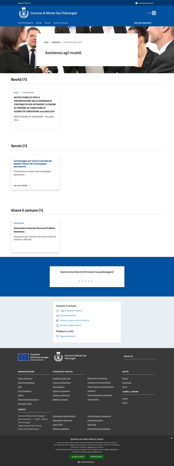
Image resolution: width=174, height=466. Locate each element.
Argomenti (56, 42)
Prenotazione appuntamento (64, 416)
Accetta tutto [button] (78, 457)
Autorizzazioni (93, 399)
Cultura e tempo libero (62, 382)
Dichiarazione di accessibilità (99, 428)
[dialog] (87, 451)
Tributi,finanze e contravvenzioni (101, 386)
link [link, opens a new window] (100, 452)
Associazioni (19, 223)
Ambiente (91, 391)
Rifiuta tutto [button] (96, 457)
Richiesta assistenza (61, 428)
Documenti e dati (25, 403)
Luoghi (125, 398)
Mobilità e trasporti (60, 399)
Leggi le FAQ (58, 424)
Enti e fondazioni (24, 391)
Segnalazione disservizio (62, 420)
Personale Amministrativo (28, 399)
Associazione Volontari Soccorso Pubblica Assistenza (34, 229)
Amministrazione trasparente (99, 416)
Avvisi (16, 92)
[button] (87, 462)
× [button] (171, 438)
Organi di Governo (25, 378)
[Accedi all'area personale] (144, 3)
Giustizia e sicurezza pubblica (99, 382)
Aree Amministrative (26, 382)
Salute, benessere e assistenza (100, 395)
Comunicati (126, 382)
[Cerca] (153, 13)
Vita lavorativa (58, 386)
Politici (20, 395)
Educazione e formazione (97, 378)
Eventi (124, 402)
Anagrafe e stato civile (62, 378)
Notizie (125, 378)
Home (46, 42)
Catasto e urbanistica (61, 395)
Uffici (20, 386)
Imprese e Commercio (61, 391)
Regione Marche (24, 3)
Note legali (92, 424)
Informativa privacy (95, 420)
